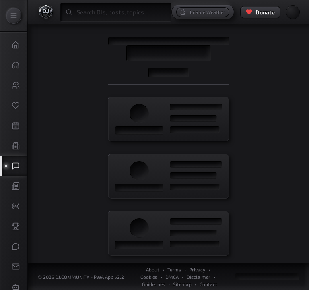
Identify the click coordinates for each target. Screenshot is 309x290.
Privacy (197, 269)
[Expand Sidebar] (13, 16)
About (152, 269)
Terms (174, 269)
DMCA (172, 277)
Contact (208, 284)
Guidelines (153, 284)
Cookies (148, 277)
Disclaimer (198, 277)
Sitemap (182, 284)
